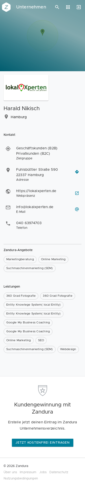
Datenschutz (58, 472)
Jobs (43, 472)
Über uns (10, 472)
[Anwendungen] (68, 7)
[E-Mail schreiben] (76, 209)
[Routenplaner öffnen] (76, 171)
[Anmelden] (78, 7)
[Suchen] (57, 7)
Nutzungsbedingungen (21, 478)
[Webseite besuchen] (76, 193)
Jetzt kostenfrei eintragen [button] (42, 442)
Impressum (28, 472)
